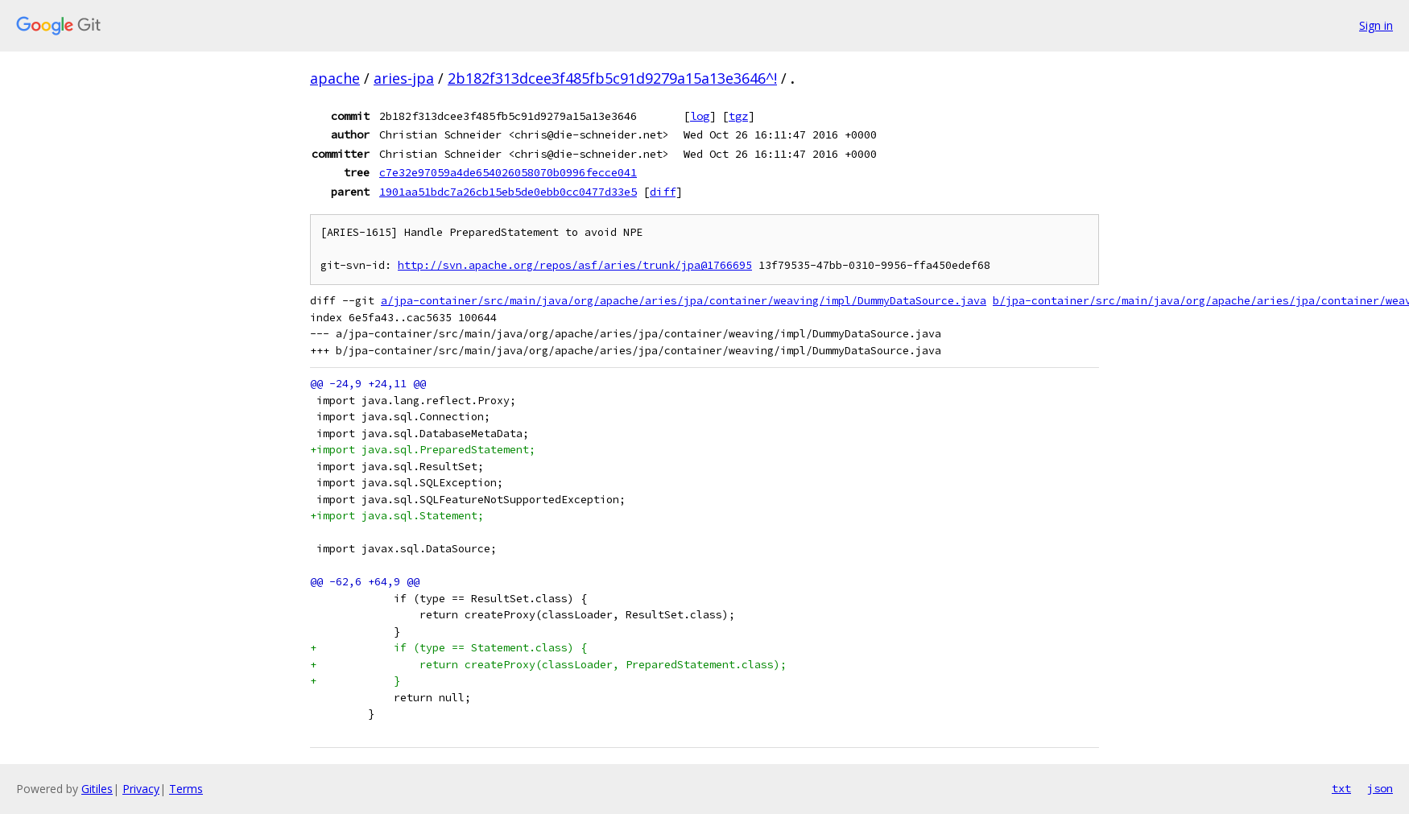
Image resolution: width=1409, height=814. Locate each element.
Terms (186, 788)
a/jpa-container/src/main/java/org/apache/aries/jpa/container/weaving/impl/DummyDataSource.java (683, 301)
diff (663, 191)
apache (335, 78)
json (1380, 788)
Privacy (140, 788)
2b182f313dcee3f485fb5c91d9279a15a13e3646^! (612, 78)
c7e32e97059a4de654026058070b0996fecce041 (508, 172)
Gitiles (97, 788)
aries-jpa (404, 78)
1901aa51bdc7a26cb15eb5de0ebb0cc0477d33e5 (508, 191)
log (699, 116)
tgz (738, 116)
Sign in (1376, 25)
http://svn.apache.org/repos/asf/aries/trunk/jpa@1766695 (575, 265)
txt (1341, 788)
